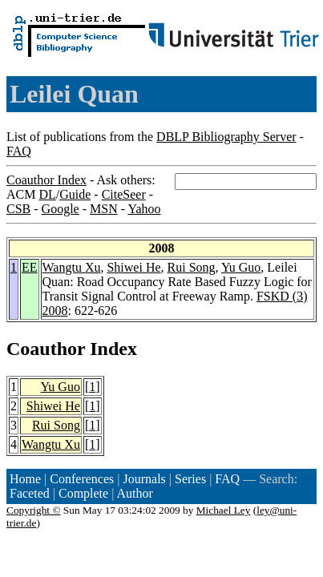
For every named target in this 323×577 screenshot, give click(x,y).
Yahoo (143, 209)
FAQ (18, 151)
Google (60, 209)
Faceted (30, 493)
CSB (18, 209)
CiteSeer (124, 194)
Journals (144, 479)
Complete (83, 493)
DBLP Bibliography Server (226, 136)
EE (30, 267)
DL (46, 194)
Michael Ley (223, 510)
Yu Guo (240, 267)
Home (25, 479)
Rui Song (192, 267)
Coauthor (45, 348)
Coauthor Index (46, 180)
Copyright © (33, 510)
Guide (75, 194)
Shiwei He (133, 267)
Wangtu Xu (71, 267)
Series (190, 479)
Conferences (82, 479)
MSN (104, 209)
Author (135, 493)
